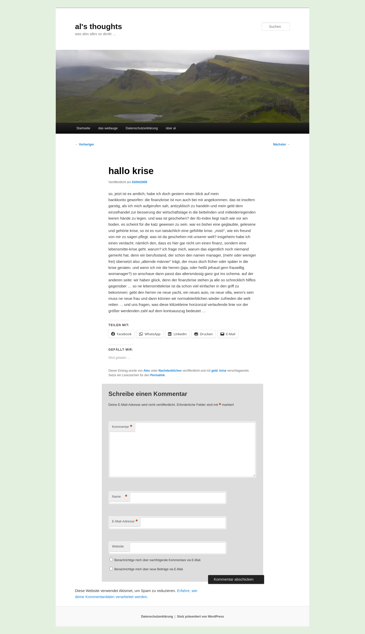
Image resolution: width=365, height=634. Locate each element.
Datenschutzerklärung (142, 128)
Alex (146, 370)
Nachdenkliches (169, 370)
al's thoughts (98, 26)
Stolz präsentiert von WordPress (200, 616)
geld (214, 370)
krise (222, 370)
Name (119, 496)
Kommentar (122, 427)
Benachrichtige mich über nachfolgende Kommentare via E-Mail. (157, 560)
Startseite (83, 128)
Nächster (281, 144)
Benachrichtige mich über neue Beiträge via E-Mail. (149, 569)
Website (118, 546)
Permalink (157, 375)
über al (171, 128)
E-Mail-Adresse (125, 521)
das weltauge (108, 128)
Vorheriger (84, 144)
